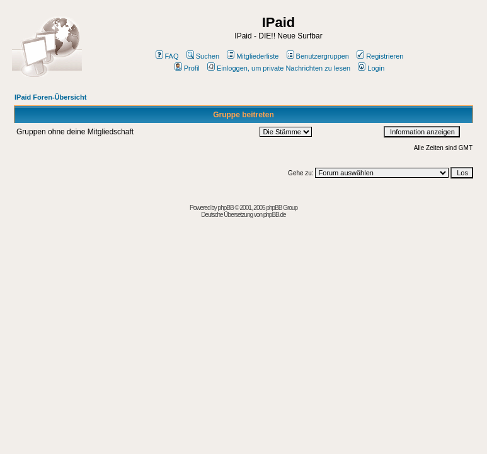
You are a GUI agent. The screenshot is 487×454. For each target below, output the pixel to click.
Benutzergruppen (318, 56)
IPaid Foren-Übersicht (50, 97)
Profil (187, 68)
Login (371, 68)
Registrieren (380, 56)
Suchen (202, 56)
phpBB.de (274, 214)
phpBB (226, 207)
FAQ (167, 56)
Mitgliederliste (252, 56)
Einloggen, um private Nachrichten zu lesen (278, 68)
